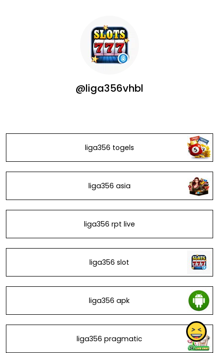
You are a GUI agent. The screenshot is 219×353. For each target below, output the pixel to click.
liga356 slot (109, 262)
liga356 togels (109, 147)
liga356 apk (109, 300)
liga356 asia (109, 186)
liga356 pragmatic (109, 339)
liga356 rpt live (109, 224)
